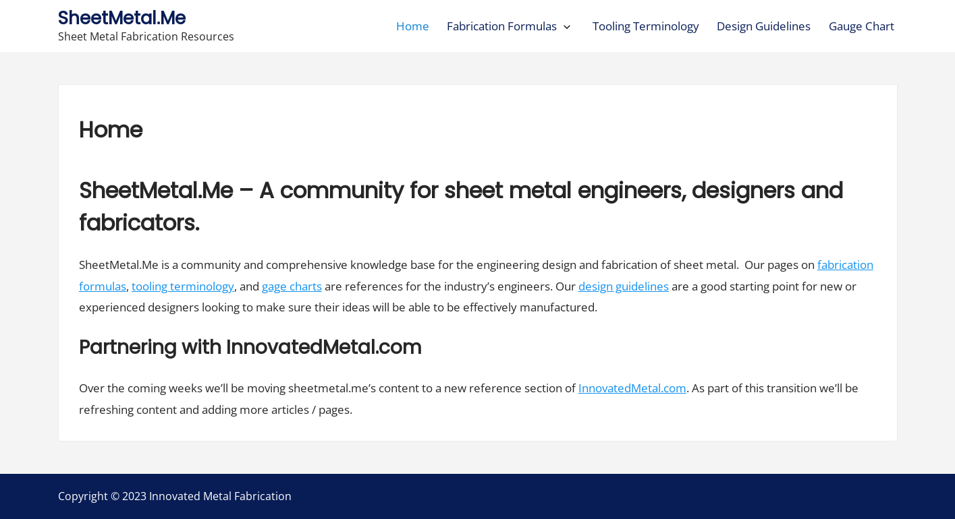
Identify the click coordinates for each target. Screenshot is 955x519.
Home (412, 26)
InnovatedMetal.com (632, 388)
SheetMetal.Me (122, 17)
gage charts (292, 286)
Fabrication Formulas (502, 26)
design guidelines (623, 286)
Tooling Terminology (646, 26)
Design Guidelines (764, 26)
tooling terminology (183, 286)
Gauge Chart (861, 26)
